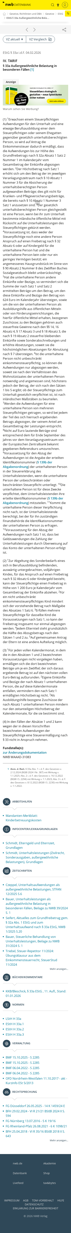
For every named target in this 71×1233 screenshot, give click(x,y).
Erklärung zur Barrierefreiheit (35, 1208)
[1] (32, 69)
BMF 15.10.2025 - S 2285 (22, 1057)
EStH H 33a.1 (15, 1024)
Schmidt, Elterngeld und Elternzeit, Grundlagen (30, 845)
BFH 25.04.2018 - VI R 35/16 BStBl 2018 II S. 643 (35, 1133)
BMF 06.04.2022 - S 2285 (22, 1068)
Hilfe (60, 1200)
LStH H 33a (13, 1019)
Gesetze (49, 13)
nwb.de (17, 1163)
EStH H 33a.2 (15, 1029)
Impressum (12, 1200)
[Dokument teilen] (64, 29)
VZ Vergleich (40, 39)
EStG (60, 13)
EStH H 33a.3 (15, 1034)
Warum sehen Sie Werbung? (21, 109)
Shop (46, 1173)
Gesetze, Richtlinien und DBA (25, 13)
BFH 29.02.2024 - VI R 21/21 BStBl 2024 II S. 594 (35, 1113)
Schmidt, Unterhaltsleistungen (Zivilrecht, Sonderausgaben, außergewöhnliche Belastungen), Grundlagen (35, 857)
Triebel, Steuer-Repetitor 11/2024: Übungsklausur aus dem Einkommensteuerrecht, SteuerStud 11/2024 (31, 958)
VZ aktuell (14, 39)
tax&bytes (49, 1183)
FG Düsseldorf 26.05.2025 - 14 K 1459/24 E (35, 1106)
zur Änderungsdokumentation (25, 752)
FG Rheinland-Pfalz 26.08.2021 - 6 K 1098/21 (36, 1126)
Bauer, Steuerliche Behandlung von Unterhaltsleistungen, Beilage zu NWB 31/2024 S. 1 (32, 941)
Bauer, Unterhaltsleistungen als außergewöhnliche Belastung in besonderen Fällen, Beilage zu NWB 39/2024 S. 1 (37, 906)
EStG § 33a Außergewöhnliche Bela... (27, 18)
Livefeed (18, 1183)
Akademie (49, 1163)
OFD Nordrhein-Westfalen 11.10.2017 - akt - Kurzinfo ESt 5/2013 (36, 1080)
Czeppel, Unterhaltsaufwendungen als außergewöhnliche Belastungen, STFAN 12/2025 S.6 (33, 889)
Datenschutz (34, 1204)
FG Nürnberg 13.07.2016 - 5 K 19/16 (31, 1121)
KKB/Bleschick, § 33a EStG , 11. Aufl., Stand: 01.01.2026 (36, 993)
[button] (52, 4)
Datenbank (20, 1173)
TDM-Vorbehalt (43, 1200)
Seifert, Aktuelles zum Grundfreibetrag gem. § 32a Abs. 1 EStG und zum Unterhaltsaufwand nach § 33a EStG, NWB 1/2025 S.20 (37, 925)
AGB (25, 1200)
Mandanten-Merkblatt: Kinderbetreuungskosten (23, 818)
